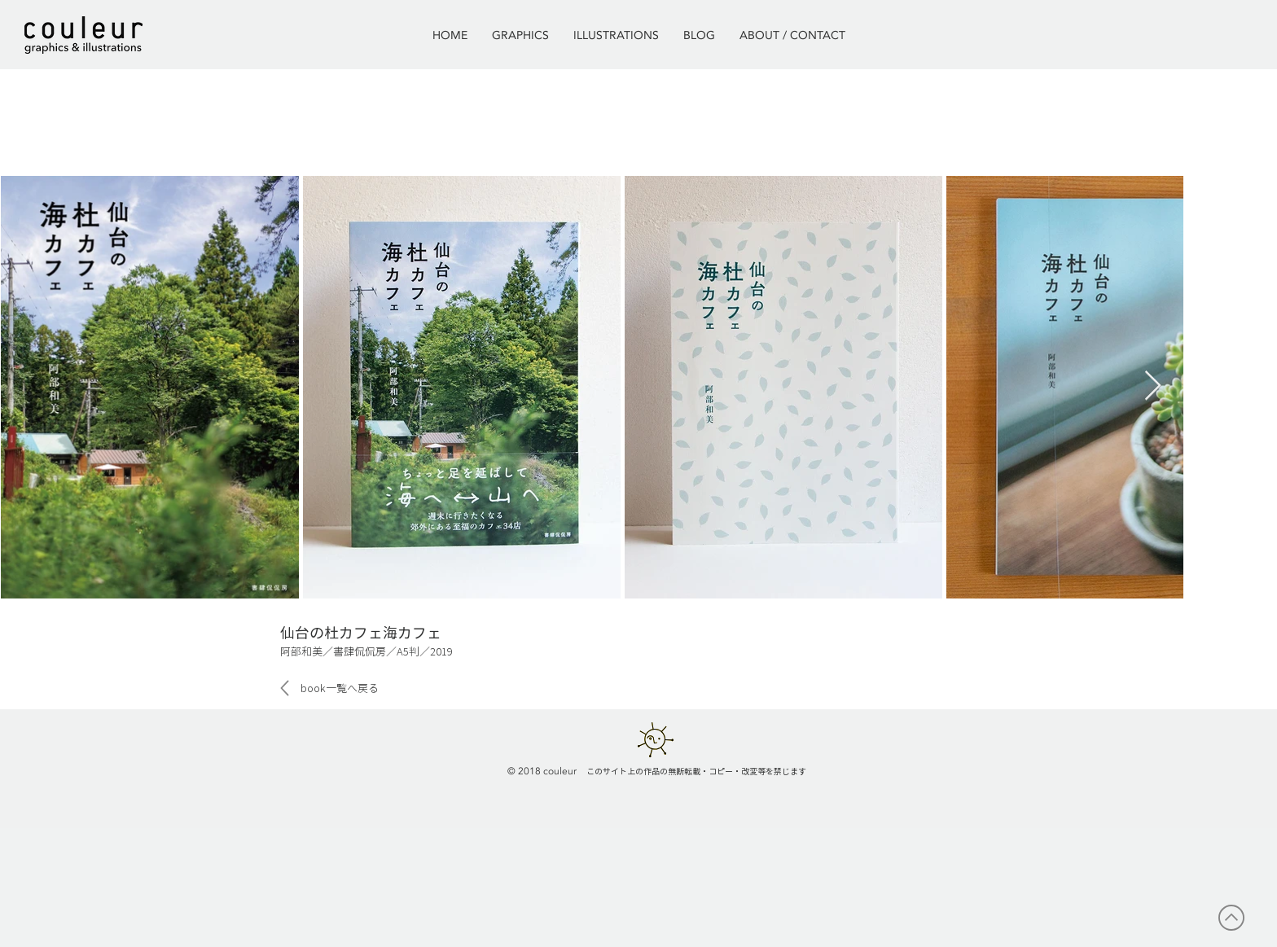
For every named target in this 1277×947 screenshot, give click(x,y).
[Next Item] (1152, 386)
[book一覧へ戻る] (339, 688)
